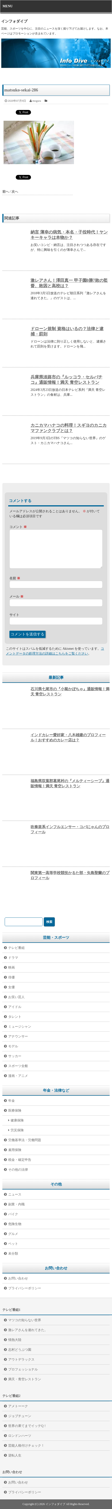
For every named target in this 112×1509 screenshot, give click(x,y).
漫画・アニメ (18, 1076)
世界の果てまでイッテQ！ (27, 1426)
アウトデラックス (21, 1359)
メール (16, 596)
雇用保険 (14, 1150)
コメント (18, 527)
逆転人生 (14, 1455)
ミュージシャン (19, 1026)
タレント (14, 1017)
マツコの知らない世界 (24, 1320)
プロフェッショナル (23, 1369)
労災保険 (17, 1130)
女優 (11, 987)
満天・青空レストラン (24, 1379)
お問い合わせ (18, 1278)
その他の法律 (18, 1169)
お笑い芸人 (16, 997)
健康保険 (17, 1120)
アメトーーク (18, 1406)
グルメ (13, 1234)
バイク (13, 1214)
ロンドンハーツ (19, 1435)
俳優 (11, 977)
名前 (14, 578)
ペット (13, 1243)
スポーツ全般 (18, 1066)
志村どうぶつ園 (19, 1349)
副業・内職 (16, 1204)
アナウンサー (18, 1036)
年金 (11, 1100)
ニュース (14, 1194)
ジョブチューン (19, 1416)
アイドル (14, 1007)
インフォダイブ (14, 21)
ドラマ (13, 957)
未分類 (13, 1253)
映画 (11, 967)
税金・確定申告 (19, 1160)
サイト (14, 615)
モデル (13, 1046)
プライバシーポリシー (24, 1288)
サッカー (14, 1056)
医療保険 (14, 1110)
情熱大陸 (14, 1340)
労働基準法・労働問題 (24, 1140)
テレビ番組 (16, 948)
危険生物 (14, 1224)
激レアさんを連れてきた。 (28, 1330)
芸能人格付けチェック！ (26, 1445)
